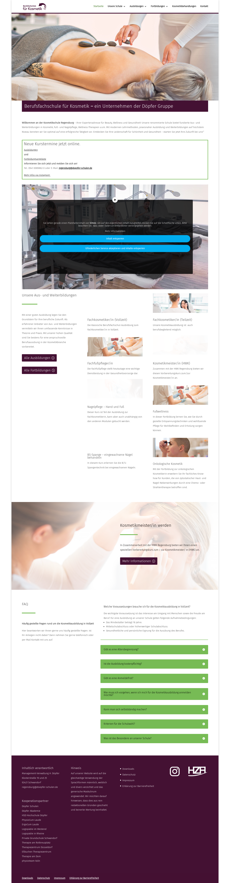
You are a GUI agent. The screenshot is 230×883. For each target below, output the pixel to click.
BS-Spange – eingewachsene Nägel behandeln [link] (110, 456)
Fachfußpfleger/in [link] (100, 363)
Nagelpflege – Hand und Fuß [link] (105, 407)
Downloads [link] (128, 768)
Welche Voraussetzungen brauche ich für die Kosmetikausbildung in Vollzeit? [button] (147, 606)
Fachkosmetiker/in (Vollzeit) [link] (107, 320)
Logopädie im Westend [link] (34, 829)
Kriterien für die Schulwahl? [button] (119, 724)
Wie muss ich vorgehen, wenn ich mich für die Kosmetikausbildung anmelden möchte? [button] (147, 693)
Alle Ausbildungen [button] (37, 358)
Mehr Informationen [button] (136, 561)
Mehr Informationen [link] (115, 231)
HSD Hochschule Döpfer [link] (34, 815)
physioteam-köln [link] (31, 860)
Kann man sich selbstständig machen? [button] (125, 709)
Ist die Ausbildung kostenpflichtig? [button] (123, 664)
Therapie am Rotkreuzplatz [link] (36, 842)
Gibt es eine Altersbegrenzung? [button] (121, 649)
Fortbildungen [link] (158, 6)
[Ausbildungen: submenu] (148, 8)
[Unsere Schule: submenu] (127, 8)
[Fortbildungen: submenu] (169, 8)
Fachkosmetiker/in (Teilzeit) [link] (172, 320)
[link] (37, 6)
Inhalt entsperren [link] (115, 239)
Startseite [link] (98, 6)
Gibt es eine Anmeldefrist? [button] (118, 678)
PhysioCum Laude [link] (31, 820)
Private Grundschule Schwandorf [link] (39, 838)
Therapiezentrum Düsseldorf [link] (37, 847)
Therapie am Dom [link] (31, 856)
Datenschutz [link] (128, 774)
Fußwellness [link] (161, 411)
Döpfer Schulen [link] (30, 806)
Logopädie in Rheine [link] (33, 833)
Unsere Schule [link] (115, 6)
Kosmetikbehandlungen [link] (184, 6)
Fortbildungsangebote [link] (35, 159)
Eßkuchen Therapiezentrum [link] (36, 851)
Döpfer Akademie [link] (31, 810)
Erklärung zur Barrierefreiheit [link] (138, 786)
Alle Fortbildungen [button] (37, 370)
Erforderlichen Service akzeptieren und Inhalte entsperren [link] (115, 248)
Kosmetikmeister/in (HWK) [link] (171, 363)
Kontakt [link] (204, 6)
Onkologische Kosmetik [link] (168, 464)
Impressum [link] (128, 780)
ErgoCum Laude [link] (30, 824)
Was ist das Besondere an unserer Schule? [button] (127, 738)
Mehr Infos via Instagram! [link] (37, 175)
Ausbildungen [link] (136, 6)
